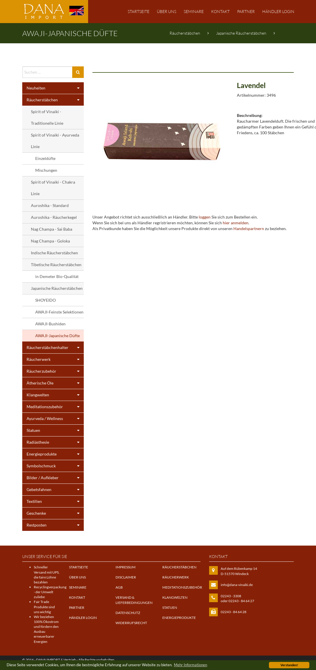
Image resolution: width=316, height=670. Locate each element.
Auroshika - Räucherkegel (54, 217)
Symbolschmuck (55, 466)
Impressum (125, 567)
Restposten (55, 525)
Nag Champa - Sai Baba (51, 229)
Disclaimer (126, 577)
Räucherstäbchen (185, 33)
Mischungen (46, 170)
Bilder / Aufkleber (55, 478)
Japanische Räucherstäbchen (241, 33)
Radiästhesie (55, 442)
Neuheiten (55, 88)
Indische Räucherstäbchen (54, 252)
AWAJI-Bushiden (50, 323)
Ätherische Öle (55, 383)
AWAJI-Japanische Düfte (191, 53)
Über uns (166, 11)
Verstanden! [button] (289, 665)
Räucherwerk (55, 359)
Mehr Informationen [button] (190, 665)
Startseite (138, 11)
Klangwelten (55, 395)
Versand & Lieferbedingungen (134, 599)
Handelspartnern (248, 228)
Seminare (194, 11)
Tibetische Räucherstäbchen (56, 264)
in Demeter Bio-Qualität (57, 276)
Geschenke (55, 513)
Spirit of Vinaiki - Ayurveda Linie (55, 140)
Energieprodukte (55, 454)
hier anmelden (235, 222)
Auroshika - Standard (50, 205)
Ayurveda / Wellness (55, 418)
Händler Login (278, 11)
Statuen (55, 430)
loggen (205, 216)
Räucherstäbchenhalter (55, 347)
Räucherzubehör (55, 371)
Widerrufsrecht (131, 623)
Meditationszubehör (55, 407)
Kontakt (220, 11)
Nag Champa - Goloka (50, 240)
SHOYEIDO (45, 300)
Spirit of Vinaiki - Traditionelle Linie (47, 117)
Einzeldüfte (45, 158)
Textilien (55, 501)
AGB (119, 587)
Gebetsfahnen (55, 489)
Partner (246, 11)
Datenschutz (128, 613)
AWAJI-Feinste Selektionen (59, 311)
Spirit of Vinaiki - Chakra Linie (53, 188)
